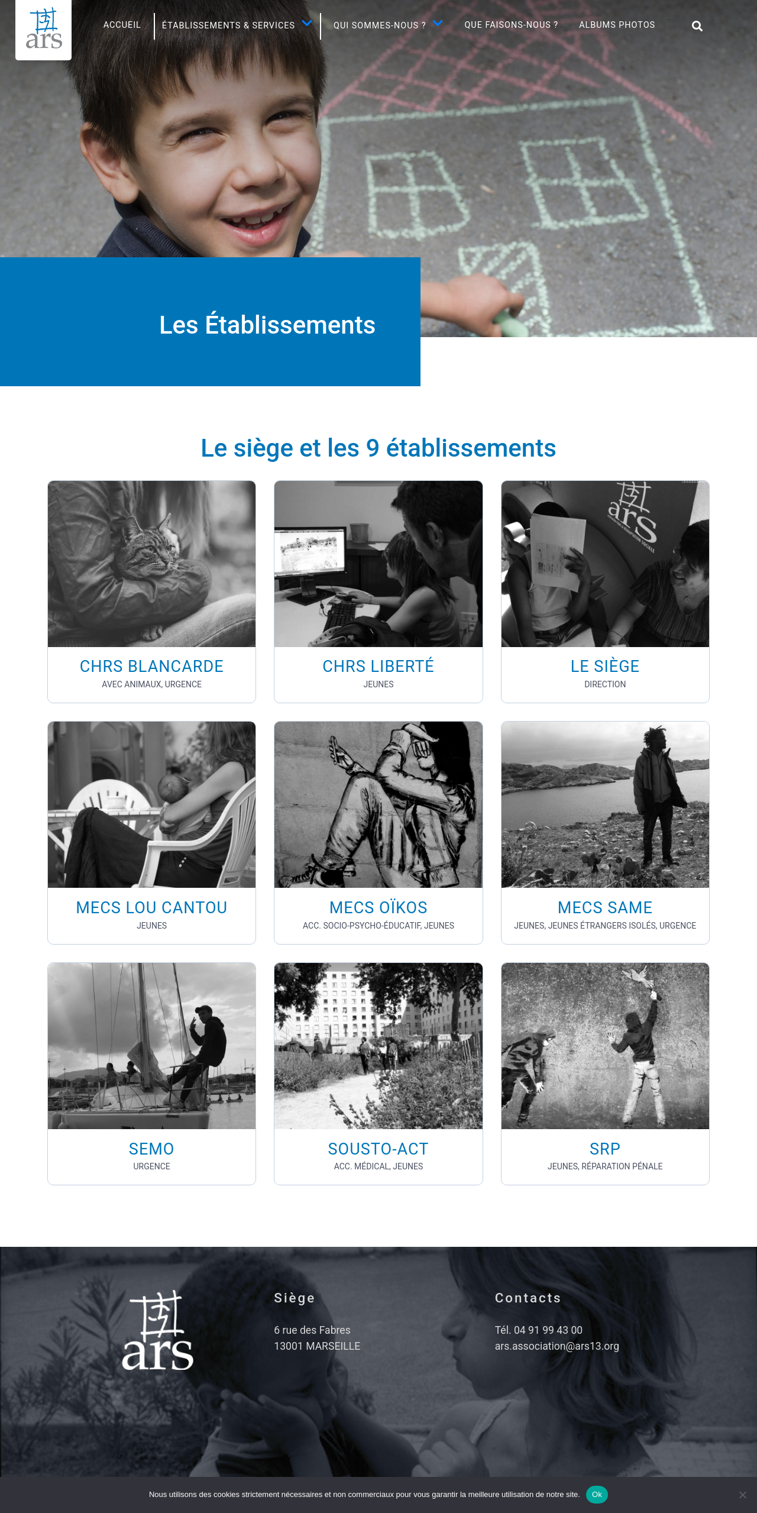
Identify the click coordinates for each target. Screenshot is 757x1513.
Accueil (122, 25)
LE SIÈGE (605, 666)
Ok (597, 1494)
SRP (605, 1149)
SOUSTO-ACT (378, 1149)
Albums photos (617, 25)
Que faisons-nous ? (511, 25)
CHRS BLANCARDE (152, 666)
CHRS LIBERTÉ (378, 666)
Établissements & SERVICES (237, 26)
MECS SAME (605, 907)
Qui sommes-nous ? (389, 26)
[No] (742, 1495)
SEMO (152, 1149)
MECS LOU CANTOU (152, 907)
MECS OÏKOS (378, 907)
